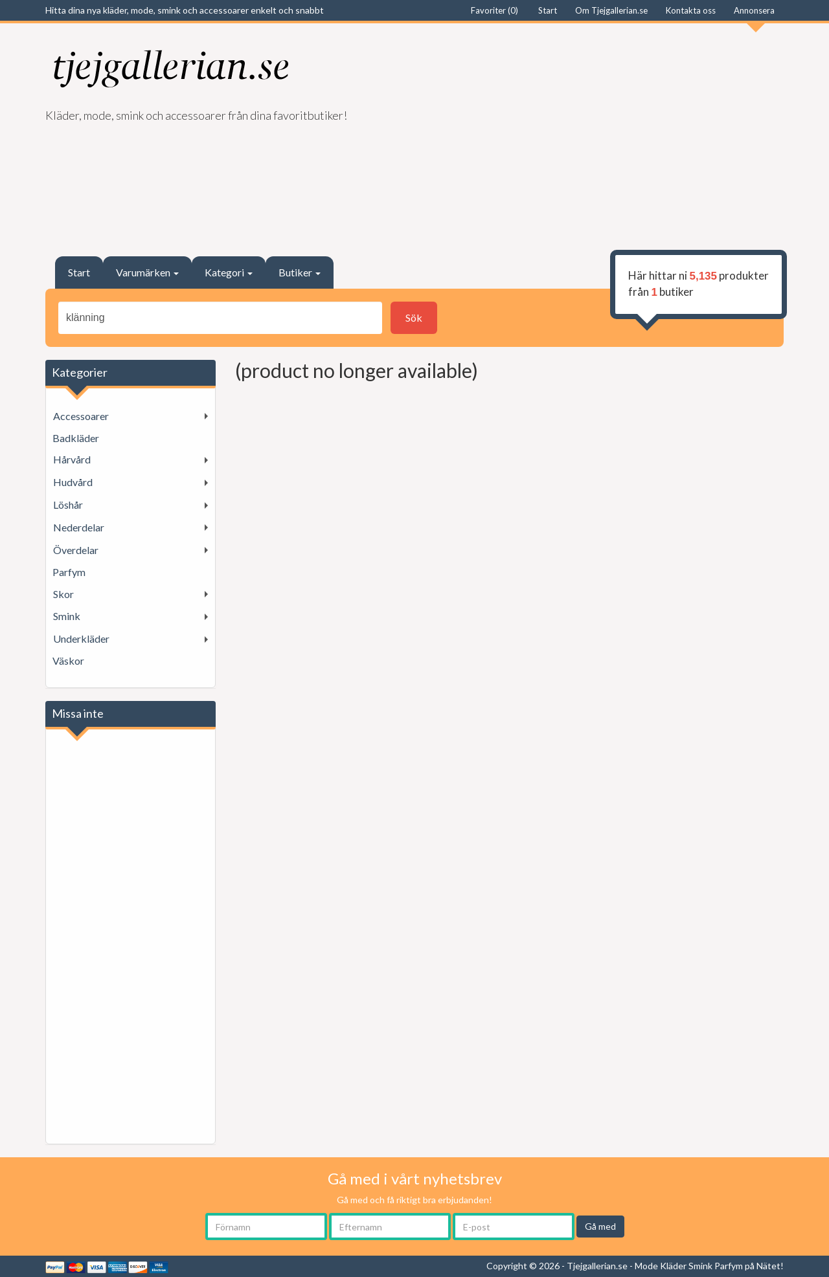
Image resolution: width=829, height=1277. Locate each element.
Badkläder (75, 438)
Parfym (68, 572)
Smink (66, 616)
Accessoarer (81, 416)
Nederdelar (78, 527)
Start (79, 272)
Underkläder (81, 638)
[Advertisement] (604, 133)
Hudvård (73, 482)
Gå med (600, 1226)
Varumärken (147, 272)
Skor (63, 594)
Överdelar (75, 550)
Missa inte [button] (78, 713)
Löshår (68, 504)
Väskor (68, 660)
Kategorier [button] (80, 372)
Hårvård (72, 459)
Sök (413, 317)
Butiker (299, 272)
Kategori (229, 272)
